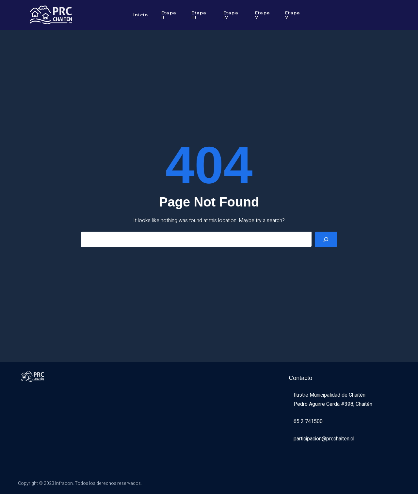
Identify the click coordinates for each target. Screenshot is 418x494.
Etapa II (169, 15)
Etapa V (262, 15)
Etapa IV (231, 15)
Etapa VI (292, 15)
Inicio (140, 14)
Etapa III (199, 15)
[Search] (326, 239)
